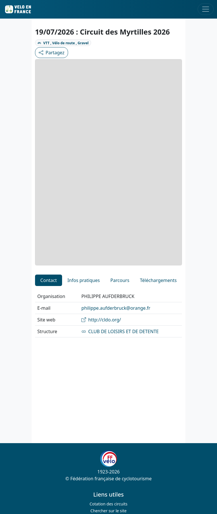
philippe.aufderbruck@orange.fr (115, 308)
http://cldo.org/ (101, 320)
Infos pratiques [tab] (83, 280)
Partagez (51, 52)
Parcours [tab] (119, 280)
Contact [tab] (48, 280)
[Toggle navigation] (206, 9)
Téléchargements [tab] (158, 280)
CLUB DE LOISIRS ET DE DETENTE (120, 331)
